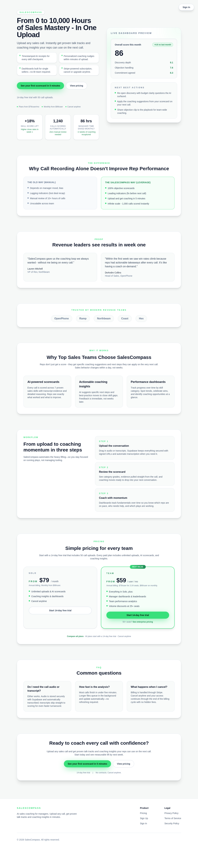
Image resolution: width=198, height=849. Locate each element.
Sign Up (144, 818)
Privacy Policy (171, 813)
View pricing (76, 85)
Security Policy (171, 823)
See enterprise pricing (143, 622)
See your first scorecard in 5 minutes (40, 85)
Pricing (143, 813)
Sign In (186, 7)
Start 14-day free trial (60, 610)
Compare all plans (75, 636)
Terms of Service (172, 818)
